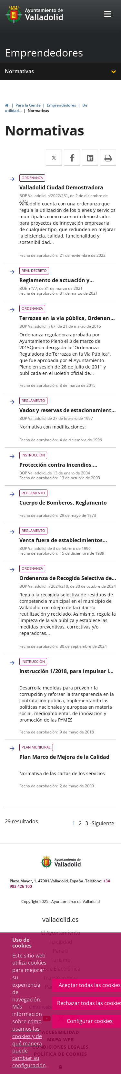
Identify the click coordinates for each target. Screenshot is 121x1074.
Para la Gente (28, 105)
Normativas (19, 71)
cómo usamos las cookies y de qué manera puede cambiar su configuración (29, 1043)
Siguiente (103, 823)
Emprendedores (44, 52)
